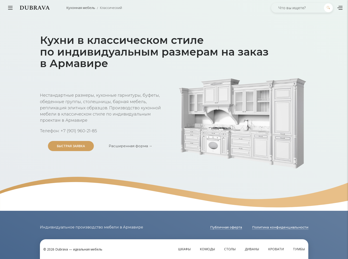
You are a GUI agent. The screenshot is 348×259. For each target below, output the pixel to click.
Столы (230, 249)
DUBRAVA (34, 7)
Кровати (276, 249)
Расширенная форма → (130, 146)
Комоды (207, 249)
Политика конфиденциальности (280, 227)
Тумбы (299, 249)
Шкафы (184, 249)
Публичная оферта (226, 227)
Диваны (252, 249)
